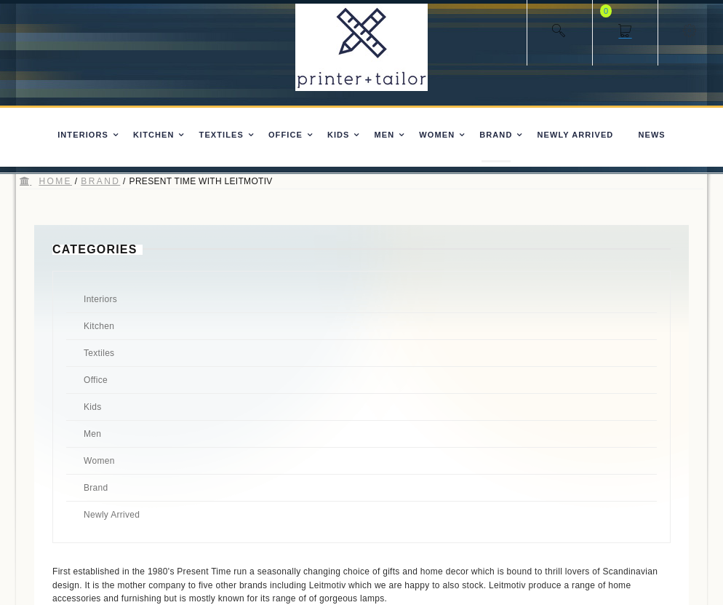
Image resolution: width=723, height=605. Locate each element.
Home (55, 181)
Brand (100, 181)
